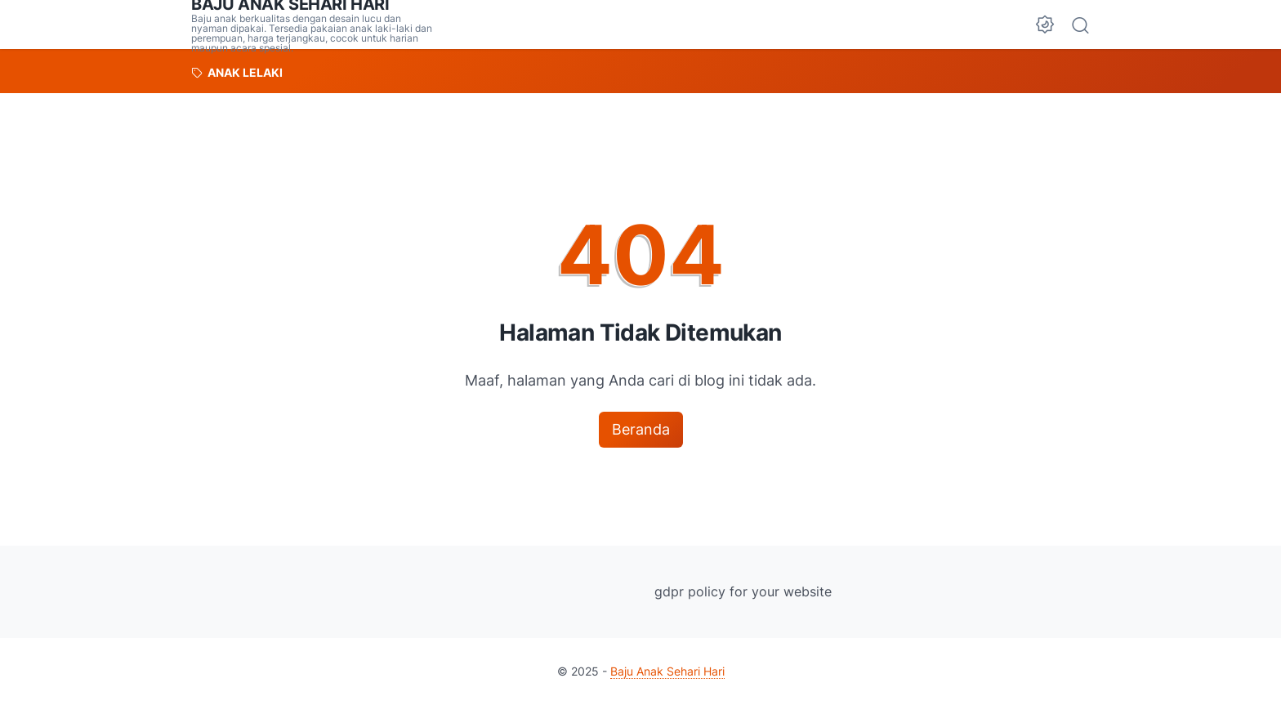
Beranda (641, 429)
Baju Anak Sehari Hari (667, 671)
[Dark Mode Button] (1045, 24)
